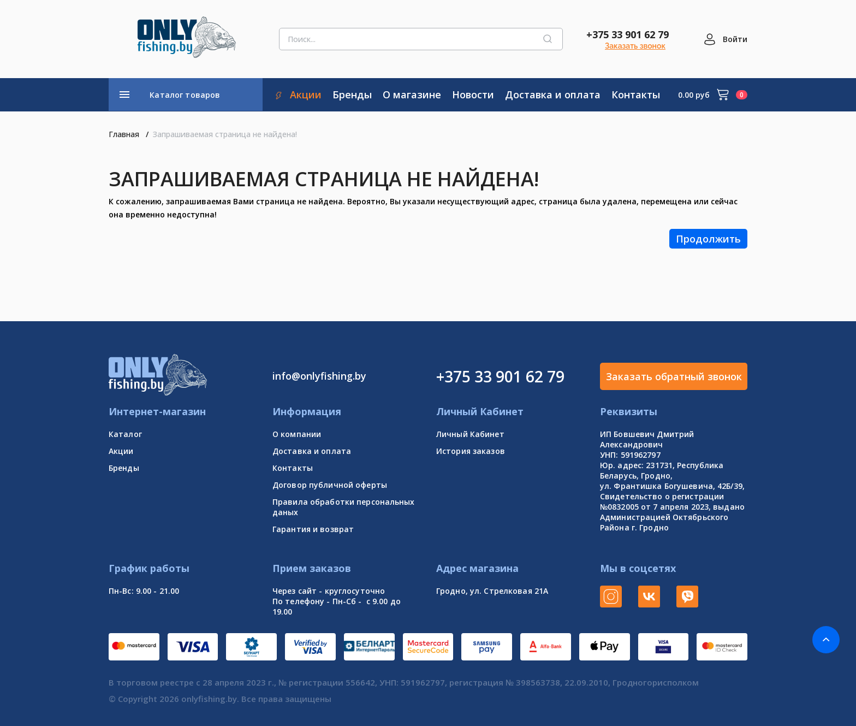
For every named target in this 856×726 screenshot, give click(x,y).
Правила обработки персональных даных (343, 507)
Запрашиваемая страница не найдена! (225, 134)
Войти (735, 39)
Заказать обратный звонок (674, 376)
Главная (124, 134)
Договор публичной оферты (329, 485)
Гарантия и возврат (313, 529)
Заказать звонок (635, 46)
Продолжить (708, 238)
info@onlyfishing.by (319, 375)
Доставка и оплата (311, 451)
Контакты (292, 468)
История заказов (470, 451)
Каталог (125, 434)
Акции (121, 451)
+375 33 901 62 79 (627, 34)
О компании (296, 434)
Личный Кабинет (470, 434)
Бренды (124, 468)
